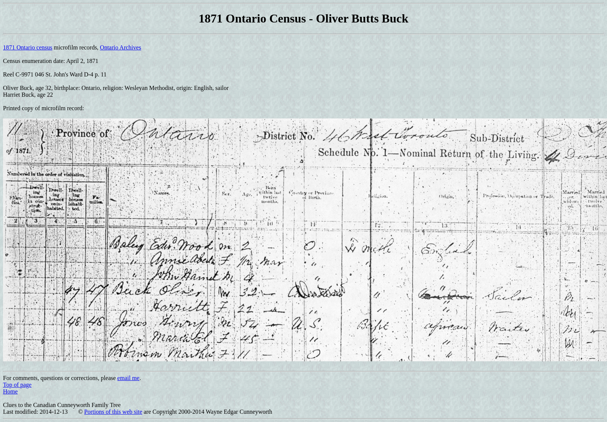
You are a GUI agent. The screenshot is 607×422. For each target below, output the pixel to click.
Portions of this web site (113, 412)
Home (10, 391)
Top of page (17, 385)
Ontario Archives (120, 47)
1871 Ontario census (27, 47)
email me (128, 378)
